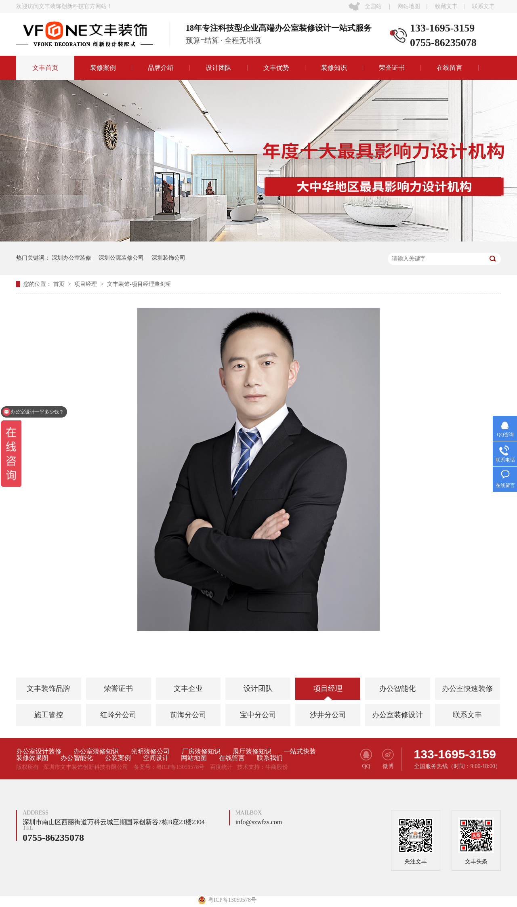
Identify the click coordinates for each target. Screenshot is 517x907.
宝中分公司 (258, 715)
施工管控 (48, 715)
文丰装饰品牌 (48, 688)
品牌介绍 (161, 67)
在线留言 (449, 67)
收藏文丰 (446, 6)
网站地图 (408, 6)
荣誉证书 (392, 67)
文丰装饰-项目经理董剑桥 (139, 284)
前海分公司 (188, 715)
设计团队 (218, 67)
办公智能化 (397, 688)
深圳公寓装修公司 (121, 258)
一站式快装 (300, 751)
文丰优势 (276, 67)
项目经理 (86, 284)
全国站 (373, 6)
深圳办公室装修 (71, 258)
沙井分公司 (328, 715)
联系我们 (270, 758)
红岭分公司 (118, 715)
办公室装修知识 (96, 751)
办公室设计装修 (38, 751)
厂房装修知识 (201, 751)
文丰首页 (45, 67)
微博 (388, 759)
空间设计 (156, 758)
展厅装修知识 (252, 751)
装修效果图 (32, 758)
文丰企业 (188, 688)
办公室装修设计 (397, 715)
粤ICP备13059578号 (180, 767)
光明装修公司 (150, 751)
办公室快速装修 (467, 688)
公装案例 (118, 758)
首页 (59, 284)
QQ (366, 759)
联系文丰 (483, 6)
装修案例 (103, 67)
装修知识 (334, 67)
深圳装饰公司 (168, 258)
